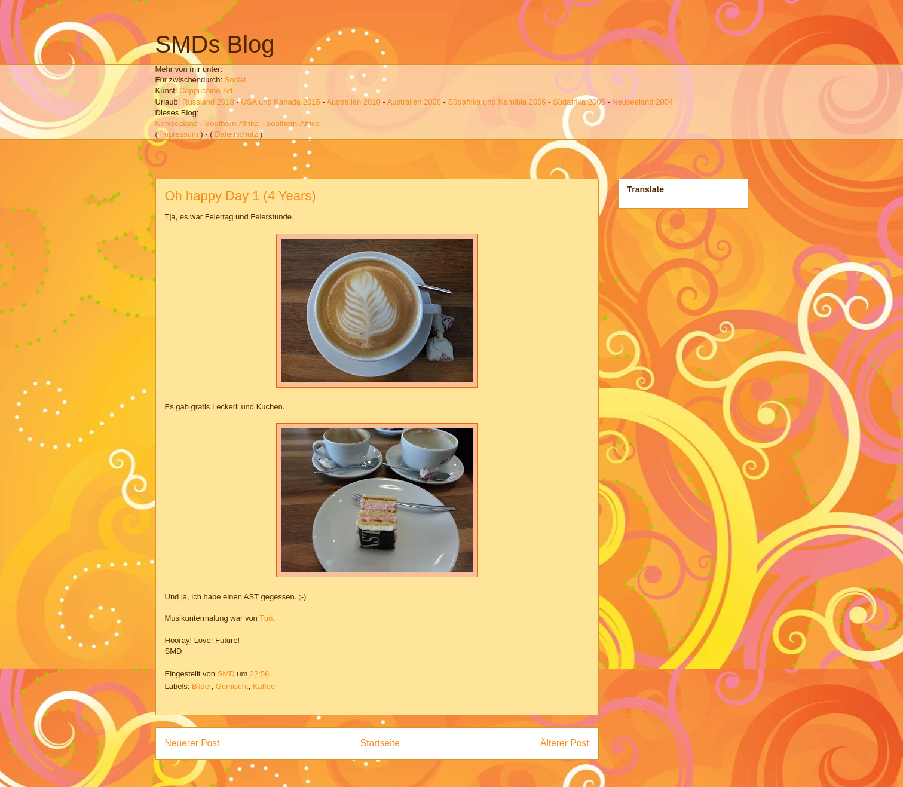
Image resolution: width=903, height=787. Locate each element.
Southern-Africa (293, 123)
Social (235, 79)
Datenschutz (236, 134)
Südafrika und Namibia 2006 (497, 101)
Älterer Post (564, 743)
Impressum (179, 134)
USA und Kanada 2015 (280, 101)
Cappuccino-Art (206, 90)
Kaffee (264, 686)
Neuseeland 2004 (642, 101)
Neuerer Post (192, 743)
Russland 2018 (208, 101)
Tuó (266, 618)
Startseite (380, 743)
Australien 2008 (414, 101)
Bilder (202, 686)
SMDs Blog (215, 44)
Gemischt (232, 686)
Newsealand (176, 123)
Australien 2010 (353, 101)
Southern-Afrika (232, 123)
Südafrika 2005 (579, 101)
